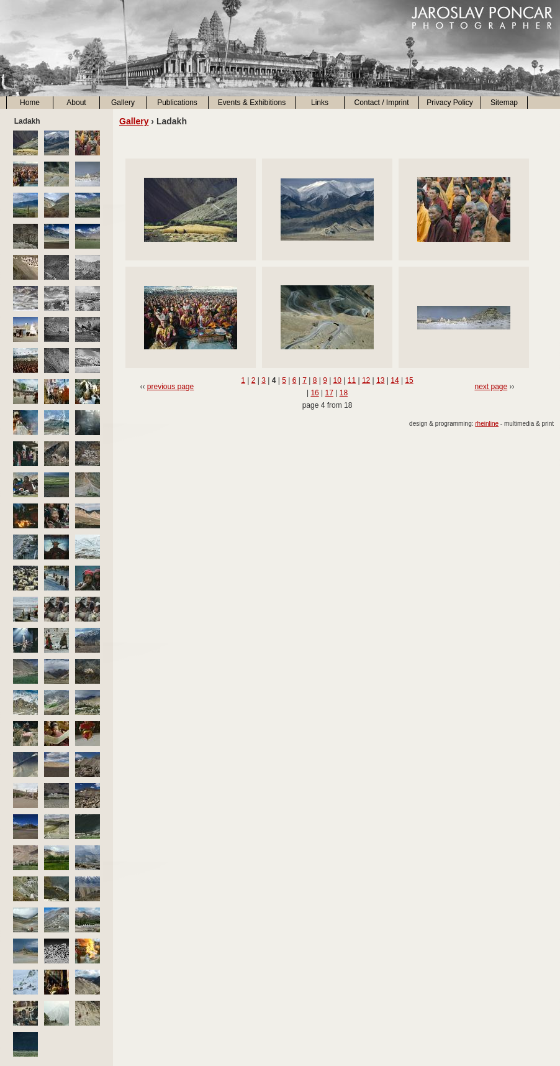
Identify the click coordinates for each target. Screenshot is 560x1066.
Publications (177, 102)
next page (490, 386)
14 (395, 380)
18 (344, 392)
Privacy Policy (450, 102)
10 (337, 380)
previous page (170, 386)
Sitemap (504, 102)
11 (352, 380)
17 (329, 392)
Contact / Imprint (381, 102)
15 (409, 380)
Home (30, 102)
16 (314, 392)
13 (380, 380)
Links (319, 102)
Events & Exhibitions (252, 102)
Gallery (123, 102)
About (76, 102)
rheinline (487, 423)
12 (366, 380)
